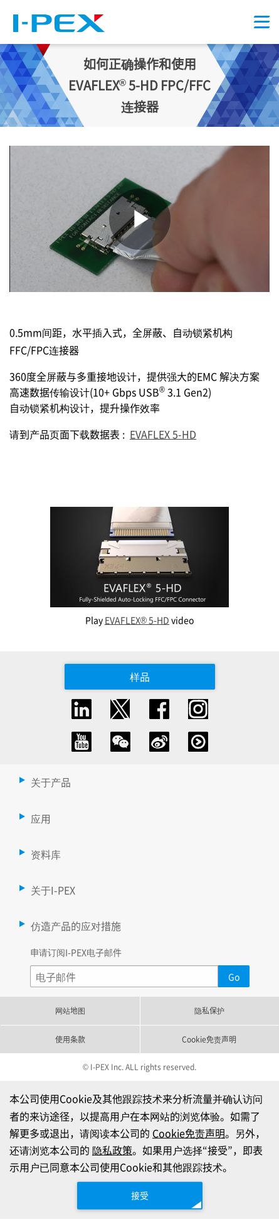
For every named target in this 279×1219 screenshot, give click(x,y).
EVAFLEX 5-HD (163, 434)
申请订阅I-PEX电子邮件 (76, 952)
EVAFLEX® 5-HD (137, 620)
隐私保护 (209, 1010)
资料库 (46, 854)
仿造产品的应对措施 (76, 925)
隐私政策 (112, 1149)
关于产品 (51, 781)
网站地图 (70, 1010)
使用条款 (70, 1039)
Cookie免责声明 (209, 1039)
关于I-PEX (53, 889)
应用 (41, 818)
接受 (140, 1195)
